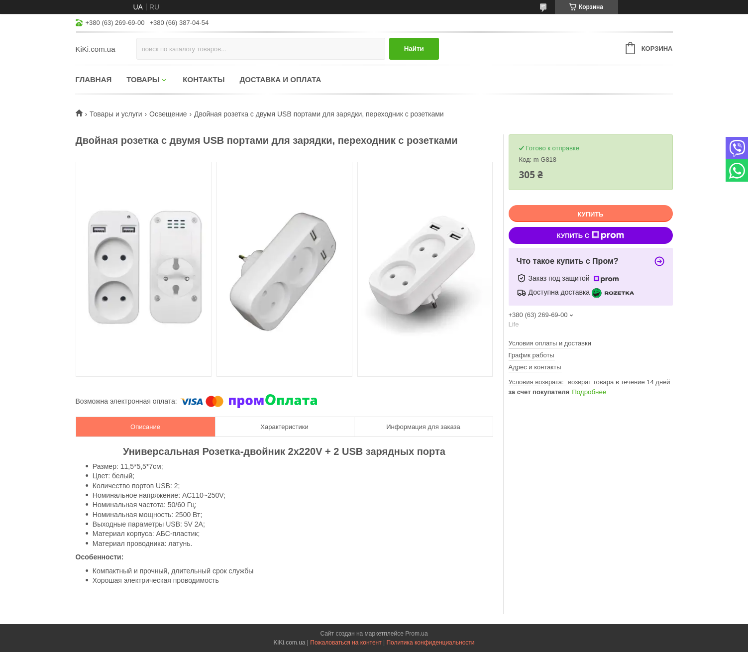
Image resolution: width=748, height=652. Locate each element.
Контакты (203, 79)
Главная (94, 79)
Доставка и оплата (280, 79)
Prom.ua (416, 633)
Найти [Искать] (414, 48)
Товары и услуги (116, 114)
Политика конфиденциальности (430, 642)
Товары (142, 79)
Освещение (168, 114)
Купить (590, 214)
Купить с (590, 235)
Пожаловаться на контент (345, 642)
